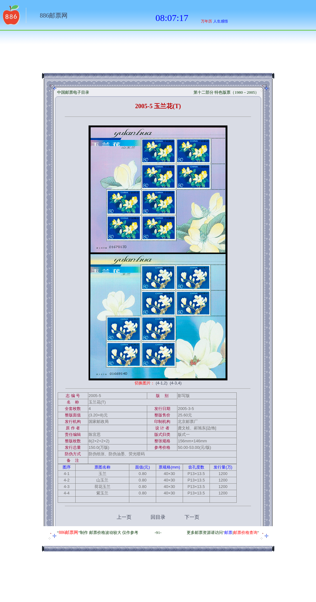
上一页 (124, 517)
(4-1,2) (161, 383)
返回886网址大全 (11, 17)
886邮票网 (54, 15)
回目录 (158, 517)
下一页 (192, 517)
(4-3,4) (175, 383)
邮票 (228, 532)
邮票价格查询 (245, 532)
